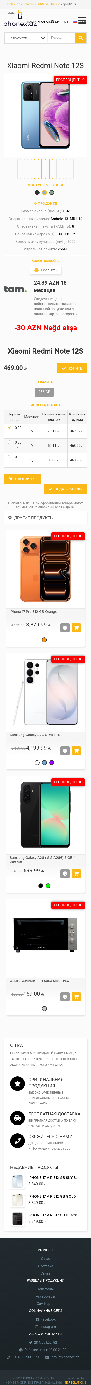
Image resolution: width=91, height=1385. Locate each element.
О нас (45, 1259)
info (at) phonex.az (65, 1357)
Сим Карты (45, 1304)
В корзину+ (25, 479)
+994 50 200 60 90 (26, 1357)
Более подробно (45, 260)
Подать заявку (68, 489)
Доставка (45, 1266)
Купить (75, 368)
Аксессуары (45, 1296)
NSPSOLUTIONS (75, 1382)
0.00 (18, 430)
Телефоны (45, 1289)
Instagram (48, 1327)
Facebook (48, 1319)
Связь (45, 1273)
